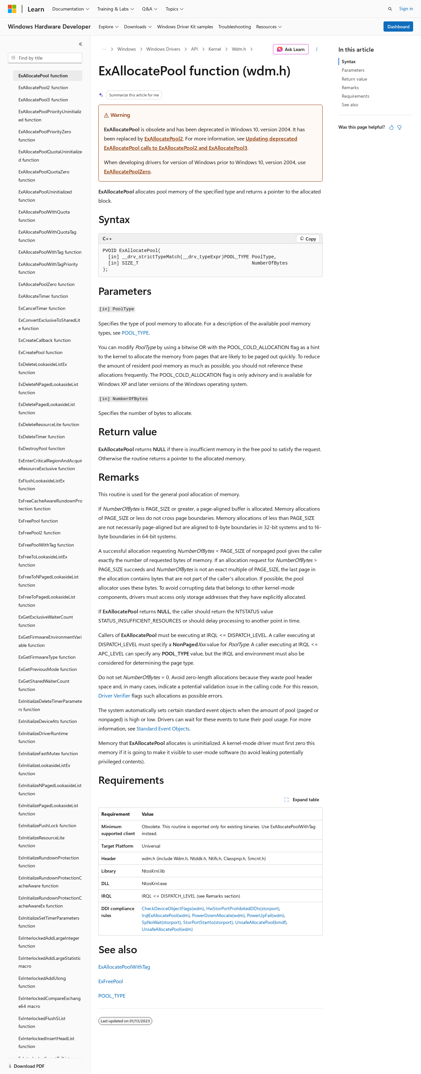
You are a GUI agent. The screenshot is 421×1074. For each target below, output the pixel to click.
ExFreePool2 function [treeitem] (39, 532)
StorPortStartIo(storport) (208, 922)
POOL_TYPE (135, 332)
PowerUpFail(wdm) (265, 915)
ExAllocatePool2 (163, 138)
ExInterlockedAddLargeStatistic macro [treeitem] (49, 962)
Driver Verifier (114, 695)
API (194, 49)
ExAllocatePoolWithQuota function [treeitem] (44, 216)
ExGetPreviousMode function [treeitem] (47, 669)
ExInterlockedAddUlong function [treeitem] (42, 982)
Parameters (353, 70)
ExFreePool (110, 981)
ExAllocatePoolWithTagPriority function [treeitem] (48, 268)
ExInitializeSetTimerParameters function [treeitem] (48, 922)
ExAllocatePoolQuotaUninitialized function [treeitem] (50, 155)
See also (350, 104)
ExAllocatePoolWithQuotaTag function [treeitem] (47, 236)
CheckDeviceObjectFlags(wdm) (173, 908)
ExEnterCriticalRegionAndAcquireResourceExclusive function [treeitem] (50, 464)
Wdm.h (239, 49)
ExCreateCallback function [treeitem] (44, 340)
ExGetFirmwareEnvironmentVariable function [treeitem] (50, 641)
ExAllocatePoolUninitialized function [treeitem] (45, 196)
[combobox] (45, 58)
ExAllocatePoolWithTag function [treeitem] (50, 252)
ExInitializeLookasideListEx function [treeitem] (44, 769)
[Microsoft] (12, 9)
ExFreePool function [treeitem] (38, 521)
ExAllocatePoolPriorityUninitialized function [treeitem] (49, 115)
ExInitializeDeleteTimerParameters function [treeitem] (50, 705)
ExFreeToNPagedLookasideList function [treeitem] (48, 581)
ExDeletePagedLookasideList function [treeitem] (46, 408)
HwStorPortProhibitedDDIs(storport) (242, 908)
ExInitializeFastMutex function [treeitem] (48, 753)
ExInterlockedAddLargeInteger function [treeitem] (48, 942)
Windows (126, 49)
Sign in (406, 8)
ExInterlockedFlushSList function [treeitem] (41, 1022)
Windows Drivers (163, 49)
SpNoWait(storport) (161, 922)
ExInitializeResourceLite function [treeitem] (41, 841)
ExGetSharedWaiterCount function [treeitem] (43, 685)
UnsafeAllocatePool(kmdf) (260, 922)
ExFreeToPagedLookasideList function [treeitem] (46, 601)
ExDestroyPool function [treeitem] (41, 448)
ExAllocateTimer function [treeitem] (43, 296)
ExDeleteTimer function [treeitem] (41, 436)
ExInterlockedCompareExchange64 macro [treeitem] (49, 1002)
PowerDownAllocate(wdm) (218, 915)
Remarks (350, 87)
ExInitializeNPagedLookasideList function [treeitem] (50, 789)
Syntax (349, 61)
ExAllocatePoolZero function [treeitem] (46, 284)
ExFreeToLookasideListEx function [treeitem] (42, 560)
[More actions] (317, 49)
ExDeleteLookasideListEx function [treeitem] (42, 368)
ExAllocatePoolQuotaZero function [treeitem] (43, 175)
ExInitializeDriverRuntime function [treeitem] (43, 737)
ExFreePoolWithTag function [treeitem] (46, 545)
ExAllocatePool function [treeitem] (43, 75)
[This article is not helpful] (399, 127)
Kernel (215, 49)
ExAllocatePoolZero (127, 171)
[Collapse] (80, 44)
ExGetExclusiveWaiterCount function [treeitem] (45, 621)
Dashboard (398, 26)
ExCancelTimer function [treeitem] (41, 308)
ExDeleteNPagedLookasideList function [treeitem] (48, 388)
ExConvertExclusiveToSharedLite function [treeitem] (49, 324)
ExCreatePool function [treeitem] (40, 352)
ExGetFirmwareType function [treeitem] (47, 657)
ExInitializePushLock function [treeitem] (47, 825)
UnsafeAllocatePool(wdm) (167, 929)
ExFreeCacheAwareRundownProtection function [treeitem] (50, 505)
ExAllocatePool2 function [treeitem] (43, 87)
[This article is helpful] (391, 127)
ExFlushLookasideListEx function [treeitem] (41, 484)
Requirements (355, 96)
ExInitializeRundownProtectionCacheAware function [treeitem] (50, 882)
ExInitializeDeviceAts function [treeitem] (47, 721)
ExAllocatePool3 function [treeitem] (43, 99)
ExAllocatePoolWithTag (124, 966)
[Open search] (390, 9)
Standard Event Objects (162, 728)
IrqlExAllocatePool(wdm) (166, 915)
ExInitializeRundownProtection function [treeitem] (48, 862)
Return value (354, 79)
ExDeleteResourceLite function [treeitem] (48, 424)
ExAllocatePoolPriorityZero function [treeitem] (44, 135)
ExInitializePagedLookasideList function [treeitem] (48, 809)
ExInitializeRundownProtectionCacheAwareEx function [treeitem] (50, 902)
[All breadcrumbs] (104, 49)
